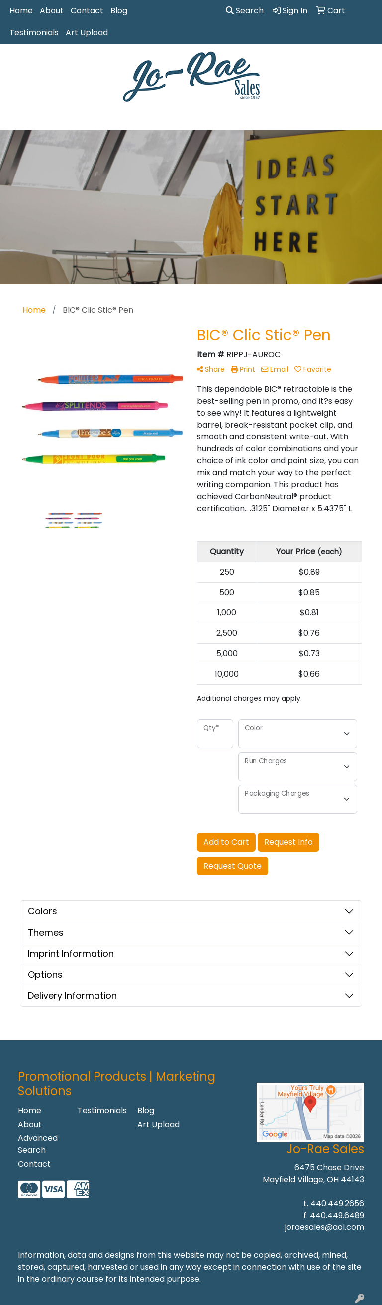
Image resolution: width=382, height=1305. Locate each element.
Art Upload (87, 32)
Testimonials (34, 32)
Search (245, 10)
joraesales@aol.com (324, 1227)
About (52, 10)
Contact (87, 10)
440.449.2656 (337, 1203)
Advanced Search (38, 1144)
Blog (118, 10)
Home (21, 10)
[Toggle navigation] (15, 119)
